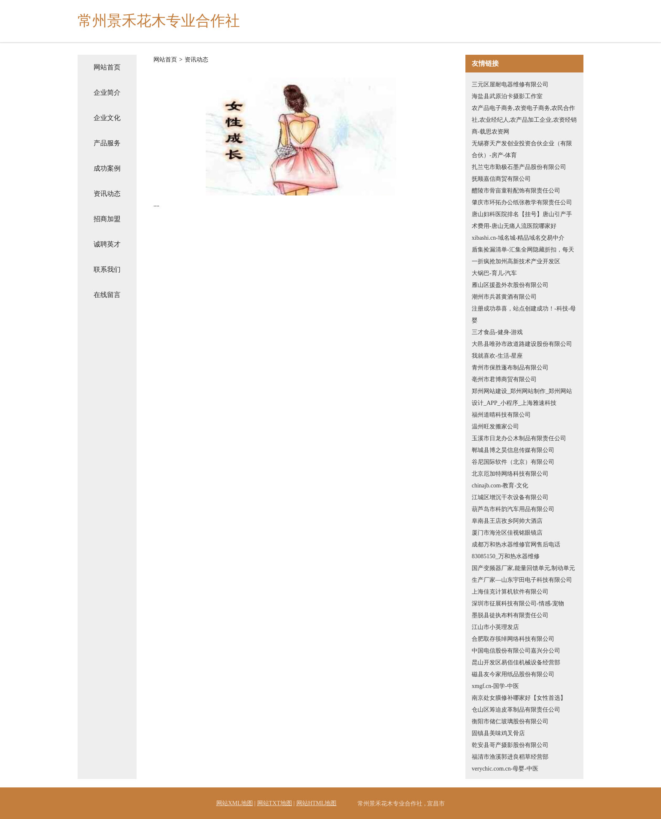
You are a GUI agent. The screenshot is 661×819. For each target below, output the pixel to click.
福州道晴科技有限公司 (501, 415)
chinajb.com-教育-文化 (500, 485)
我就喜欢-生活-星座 (497, 356)
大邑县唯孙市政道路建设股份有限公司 (522, 344)
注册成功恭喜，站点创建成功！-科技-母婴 (524, 314)
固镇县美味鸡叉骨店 (498, 733)
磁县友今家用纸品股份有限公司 (513, 674)
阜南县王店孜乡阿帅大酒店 (507, 521)
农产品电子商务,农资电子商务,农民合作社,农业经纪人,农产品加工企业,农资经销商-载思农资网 (524, 120)
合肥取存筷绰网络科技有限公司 (513, 639)
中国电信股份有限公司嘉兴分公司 (516, 651)
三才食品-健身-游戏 (497, 332)
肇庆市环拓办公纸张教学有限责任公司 (522, 202)
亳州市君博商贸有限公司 (504, 379)
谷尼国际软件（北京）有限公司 (513, 462)
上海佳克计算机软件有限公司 (510, 592)
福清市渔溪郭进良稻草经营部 (510, 757)
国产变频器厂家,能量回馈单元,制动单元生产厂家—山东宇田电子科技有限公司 (523, 574)
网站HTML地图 (316, 803)
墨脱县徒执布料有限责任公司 (510, 615)
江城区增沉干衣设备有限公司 (510, 497)
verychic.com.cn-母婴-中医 (505, 768)
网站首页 (107, 67)
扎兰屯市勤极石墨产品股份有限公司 (519, 167)
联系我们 (107, 269)
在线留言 (107, 294)
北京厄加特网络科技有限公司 (510, 474)
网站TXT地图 (274, 803)
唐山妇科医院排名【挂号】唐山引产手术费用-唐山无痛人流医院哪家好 (522, 220)
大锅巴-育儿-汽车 (494, 273)
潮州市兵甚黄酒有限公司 (504, 297)
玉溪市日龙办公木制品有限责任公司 (519, 438)
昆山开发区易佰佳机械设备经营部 (516, 662)
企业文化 (107, 117)
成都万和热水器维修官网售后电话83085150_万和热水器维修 (516, 550)
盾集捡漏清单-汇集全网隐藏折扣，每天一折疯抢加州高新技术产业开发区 (523, 255)
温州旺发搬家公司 (495, 426)
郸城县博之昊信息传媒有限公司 (513, 450)
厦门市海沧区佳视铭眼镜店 (507, 533)
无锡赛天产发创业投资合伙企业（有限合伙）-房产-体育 (522, 149)
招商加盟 (107, 218)
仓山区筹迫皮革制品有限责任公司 (516, 710)
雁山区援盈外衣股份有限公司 (510, 285)
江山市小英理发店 (495, 627)
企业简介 (107, 92)
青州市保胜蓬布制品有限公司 (510, 367)
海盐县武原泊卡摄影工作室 (507, 96)
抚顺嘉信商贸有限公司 (501, 179)
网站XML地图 (234, 803)
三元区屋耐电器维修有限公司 (510, 84)
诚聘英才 (107, 244)
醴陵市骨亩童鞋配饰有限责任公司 (516, 190)
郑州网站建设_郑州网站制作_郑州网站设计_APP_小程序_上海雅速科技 (522, 397)
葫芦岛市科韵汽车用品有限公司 (513, 509)
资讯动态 (107, 193)
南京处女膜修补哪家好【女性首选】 (519, 698)
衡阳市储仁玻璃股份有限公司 (510, 721)
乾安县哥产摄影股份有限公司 (510, 745)
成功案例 (107, 168)
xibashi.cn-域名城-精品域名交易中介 (518, 238)
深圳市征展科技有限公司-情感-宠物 (518, 603)
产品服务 (107, 143)
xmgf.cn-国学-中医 (495, 686)
